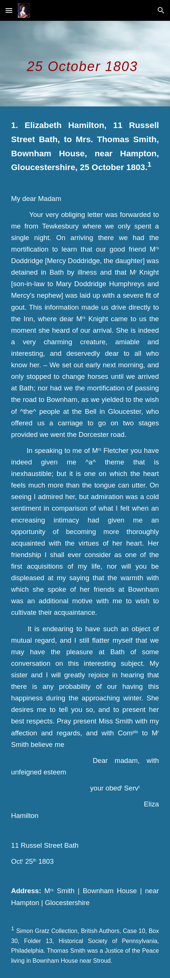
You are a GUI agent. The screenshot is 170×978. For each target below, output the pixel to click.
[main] (85, 64)
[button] (9, 10)
